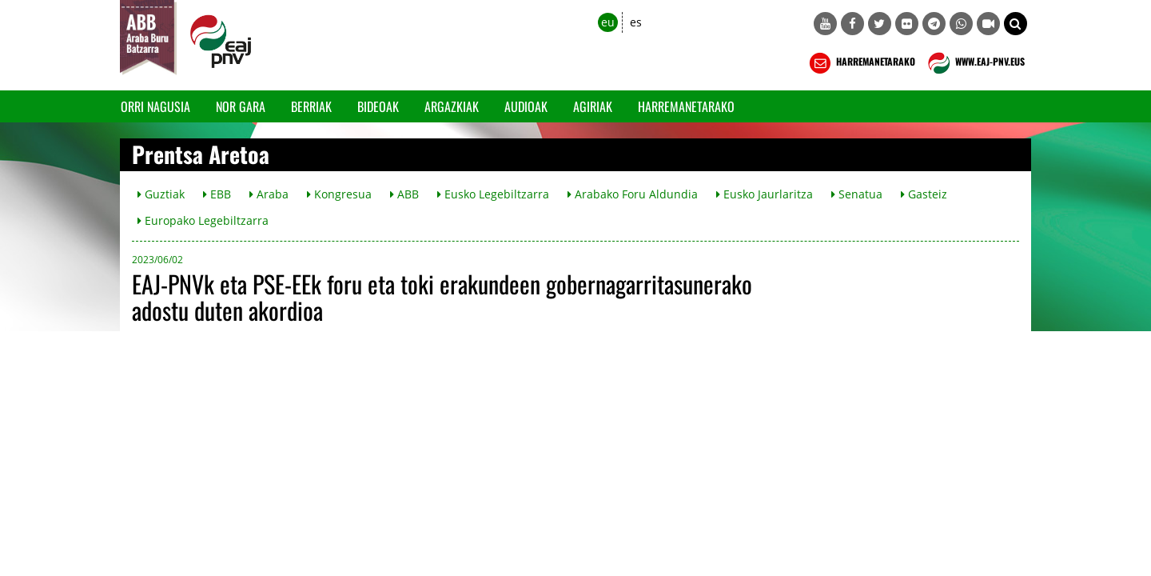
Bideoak (378, 106)
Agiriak (592, 106)
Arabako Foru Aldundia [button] (633, 194)
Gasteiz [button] (924, 194)
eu (608, 22)
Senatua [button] (856, 194)
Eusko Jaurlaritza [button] (764, 194)
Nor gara (240, 106)
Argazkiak (451, 106)
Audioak (526, 106)
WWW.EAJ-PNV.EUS (975, 63)
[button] (1015, 23)
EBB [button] (217, 194)
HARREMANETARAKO (860, 63)
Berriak (311, 106)
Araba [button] (269, 194)
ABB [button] (404, 194)
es (636, 22)
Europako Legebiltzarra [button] (203, 220)
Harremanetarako (686, 106)
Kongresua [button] (339, 194)
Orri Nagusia (155, 106)
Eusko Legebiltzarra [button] (493, 194)
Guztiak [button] (161, 194)
